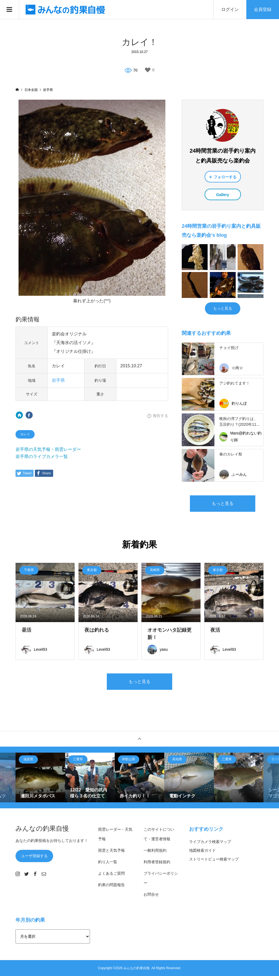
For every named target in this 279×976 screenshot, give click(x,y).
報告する (160, 415)
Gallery (222, 195)
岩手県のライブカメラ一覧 (42, 456)
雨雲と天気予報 (111, 850)
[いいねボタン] (148, 70)
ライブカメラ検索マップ (210, 841)
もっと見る (222, 308)
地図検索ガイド (202, 850)
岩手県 (58, 380)
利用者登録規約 (157, 862)
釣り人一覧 (107, 862)
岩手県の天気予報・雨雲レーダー (48, 449)
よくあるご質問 (111, 873)
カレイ (25, 434)
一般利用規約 (155, 850)
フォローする (225, 177)
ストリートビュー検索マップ (214, 859)
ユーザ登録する (34, 856)
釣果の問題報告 (111, 885)
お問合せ (151, 894)
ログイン (230, 9)
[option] (40, 777)
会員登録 (262, 9)
